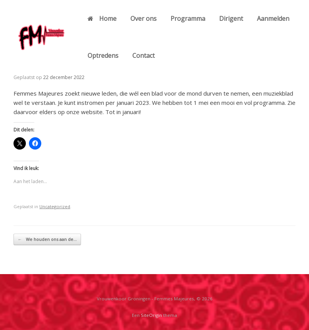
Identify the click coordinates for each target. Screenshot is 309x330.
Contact (143, 55)
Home (102, 18)
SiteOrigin (151, 315)
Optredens (103, 55)
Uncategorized (54, 206)
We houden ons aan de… (47, 239)
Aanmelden (273, 18)
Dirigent (231, 18)
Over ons (143, 18)
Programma (188, 18)
